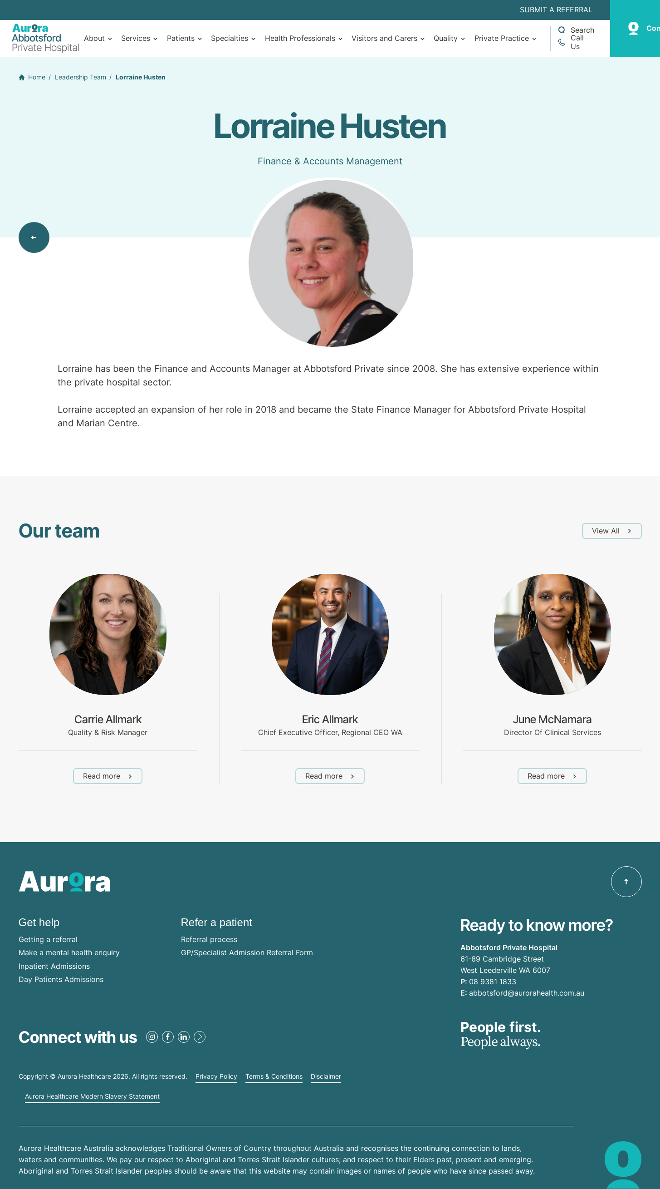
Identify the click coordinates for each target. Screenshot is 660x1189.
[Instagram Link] (152, 1037)
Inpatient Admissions (54, 966)
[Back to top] (626, 881)
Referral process (209, 939)
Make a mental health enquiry (69, 952)
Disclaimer (326, 1076)
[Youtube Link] (199, 1037)
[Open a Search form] (575, 30)
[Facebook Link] (168, 1037)
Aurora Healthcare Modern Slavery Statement (92, 1096)
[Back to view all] (34, 237)
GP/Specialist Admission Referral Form (247, 952)
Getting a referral (48, 939)
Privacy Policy (216, 1076)
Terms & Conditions (274, 1076)
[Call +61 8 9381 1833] (575, 42)
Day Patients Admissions (61, 979)
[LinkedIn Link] (184, 1037)
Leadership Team (80, 77)
